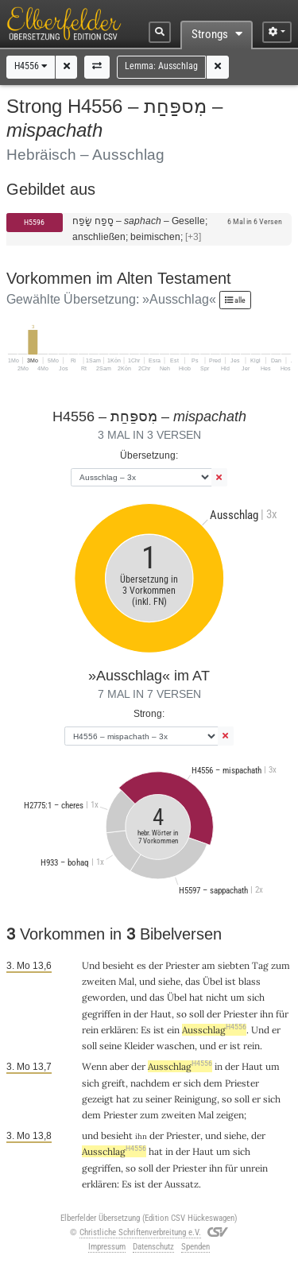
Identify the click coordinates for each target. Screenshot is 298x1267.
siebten (234, 965)
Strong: (149, 713)
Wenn (94, 1066)
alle (235, 300)
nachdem (150, 1083)
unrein (254, 1168)
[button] (67, 67)
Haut (161, 1014)
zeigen (230, 1115)
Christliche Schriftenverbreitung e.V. (140, 1232)
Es (146, 1030)
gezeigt (98, 1099)
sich (256, 997)
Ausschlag (214, 1030)
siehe (169, 981)
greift (114, 1083)
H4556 (30, 66)
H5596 (34, 222)
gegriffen (101, 1014)
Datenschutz (153, 1247)
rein (90, 1030)
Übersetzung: (149, 455)
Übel (213, 981)
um (237, 997)
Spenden (195, 1247)
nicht (217, 997)
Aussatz (181, 1184)
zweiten (99, 981)
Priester (182, 965)
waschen (176, 1046)
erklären (118, 1030)
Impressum (107, 1247)
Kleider (139, 1046)
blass (249, 981)
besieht (118, 965)
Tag (260, 965)
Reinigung (195, 1099)
